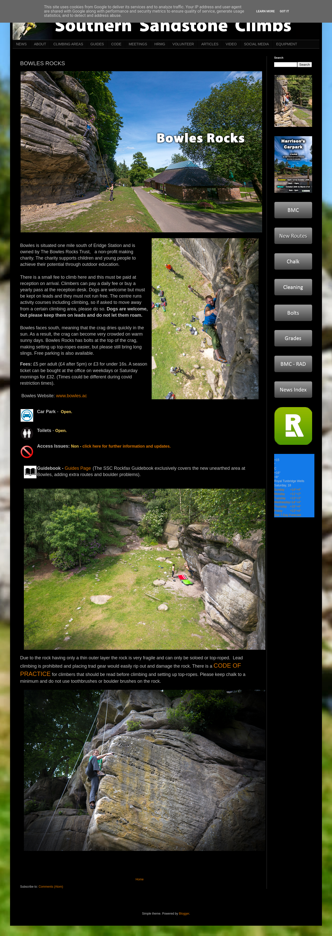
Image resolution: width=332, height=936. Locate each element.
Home (140, 879)
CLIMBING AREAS (68, 44)
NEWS (21, 44)
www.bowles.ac (71, 395)
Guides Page (78, 468)
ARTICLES (209, 44)
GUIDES (97, 44)
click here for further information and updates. (126, 446)
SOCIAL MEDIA (256, 44)
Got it (284, 11)
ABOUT (40, 44)
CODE (116, 44)
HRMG (159, 44)
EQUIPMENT (286, 44)
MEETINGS (138, 44)
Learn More (265, 11)
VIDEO (231, 44)
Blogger (184, 913)
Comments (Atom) (50, 886)
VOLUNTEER (183, 44)
